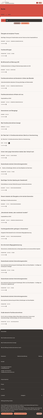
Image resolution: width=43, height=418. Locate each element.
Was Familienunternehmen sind (8, 337)
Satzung (40, 356)
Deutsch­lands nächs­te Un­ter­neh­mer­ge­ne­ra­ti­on (14, 164)
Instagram (23, 395)
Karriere (2, 389)
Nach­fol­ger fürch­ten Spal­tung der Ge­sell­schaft (14, 180)
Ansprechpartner (4, 379)
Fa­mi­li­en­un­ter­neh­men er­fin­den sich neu (12, 94)
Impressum (3, 356)
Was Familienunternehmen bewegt (8, 342)
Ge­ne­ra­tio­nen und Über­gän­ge (9, 111)
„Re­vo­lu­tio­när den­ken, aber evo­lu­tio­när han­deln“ (14, 212)
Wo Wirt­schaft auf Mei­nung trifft (10, 62)
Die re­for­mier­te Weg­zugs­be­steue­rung (11, 245)
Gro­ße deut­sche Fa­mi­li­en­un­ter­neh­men (11, 312)
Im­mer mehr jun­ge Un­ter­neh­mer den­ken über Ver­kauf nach (17, 152)
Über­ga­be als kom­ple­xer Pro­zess (10, 33)
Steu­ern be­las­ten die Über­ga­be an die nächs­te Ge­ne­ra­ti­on (17, 196)
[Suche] (37, 3)
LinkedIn (3, 395)
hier (12, 406)
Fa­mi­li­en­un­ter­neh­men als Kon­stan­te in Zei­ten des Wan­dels (17, 78)
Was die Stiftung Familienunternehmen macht (11, 347)
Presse (2, 384)
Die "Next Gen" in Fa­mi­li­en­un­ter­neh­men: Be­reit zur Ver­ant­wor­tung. (19, 135)
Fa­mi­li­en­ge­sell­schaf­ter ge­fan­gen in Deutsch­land (14, 229)
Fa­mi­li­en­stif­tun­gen (6, 50)
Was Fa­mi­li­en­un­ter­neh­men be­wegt (10, 123)
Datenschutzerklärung (22, 356)
